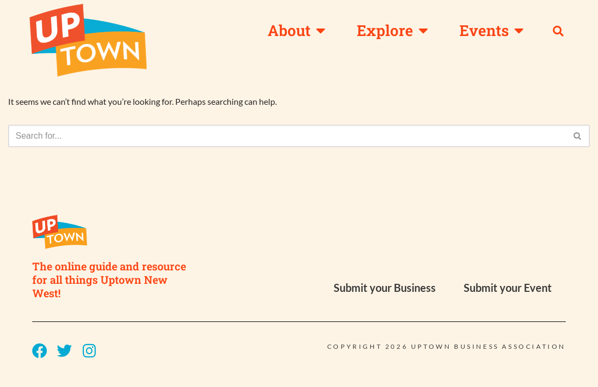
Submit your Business (385, 299)
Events (491, 31)
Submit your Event (508, 299)
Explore (392, 31)
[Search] (287, 136)
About (297, 31)
